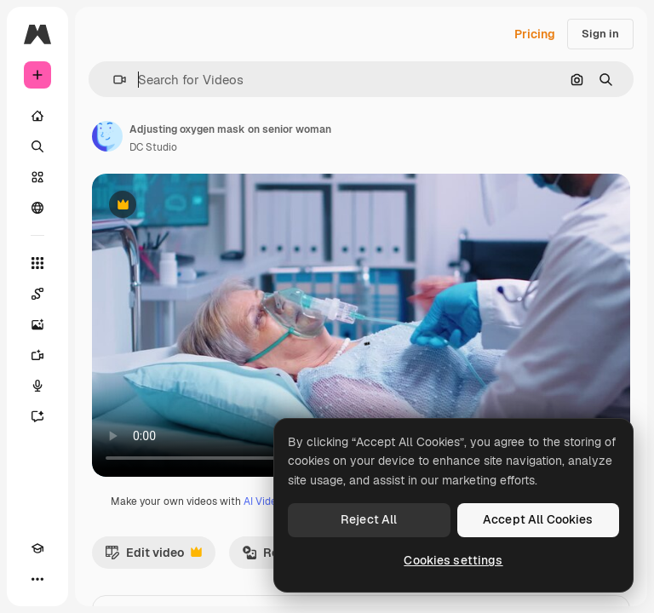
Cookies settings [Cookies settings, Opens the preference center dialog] (453, 560)
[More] (37, 579)
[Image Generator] (37, 324)
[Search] (37, 146)
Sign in (600, 33)
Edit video (153, 557)
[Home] (37, 115)
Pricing (534, 34)
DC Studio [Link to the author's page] (153, 147)
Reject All (369, 519)
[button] (112, 79)
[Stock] (37, 177)
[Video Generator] (37, 355)
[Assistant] (37, 416)
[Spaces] (37, 293)
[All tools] (37, 263)
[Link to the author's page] (107, 136)
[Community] (37, 207)
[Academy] (37, 548)
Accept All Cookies (538, 519)
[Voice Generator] (37, 385)
